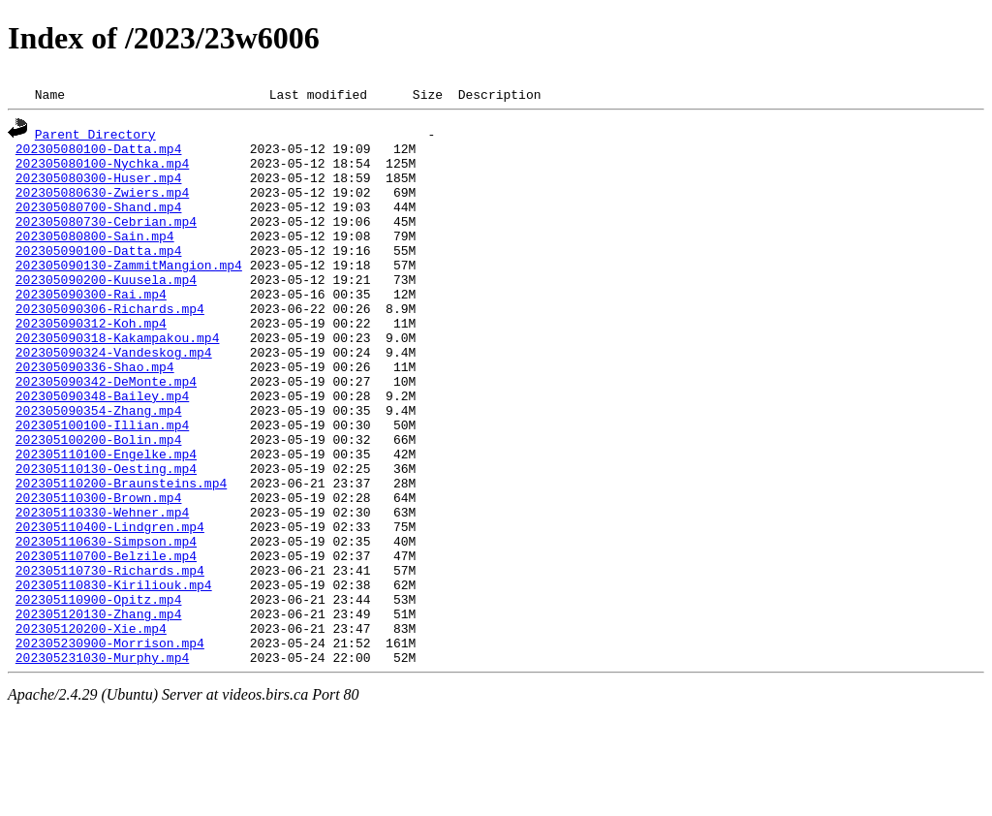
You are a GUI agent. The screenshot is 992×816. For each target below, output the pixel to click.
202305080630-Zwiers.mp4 (102, 203)
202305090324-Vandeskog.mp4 (114, 395)
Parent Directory (95, 133)
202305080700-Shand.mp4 (99, 221)
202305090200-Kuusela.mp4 (106, 308)
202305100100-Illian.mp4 (102, 482)
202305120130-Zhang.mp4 (99, 709)
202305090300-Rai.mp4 (91, 325)
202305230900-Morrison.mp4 (110, 744)
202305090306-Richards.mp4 (110, 343)
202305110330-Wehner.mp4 (102, 587)
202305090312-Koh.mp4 (91, 360)
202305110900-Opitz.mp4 (99, 692)
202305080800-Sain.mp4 (95, 256)
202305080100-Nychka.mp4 (102, 168)
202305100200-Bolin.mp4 (99, 500)
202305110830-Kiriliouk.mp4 (114, 674)
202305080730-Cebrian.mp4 (106, 238)
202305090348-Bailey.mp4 (102, 447)
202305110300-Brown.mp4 (99, 570)
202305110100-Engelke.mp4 (106, 517)
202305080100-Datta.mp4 (99, 151)
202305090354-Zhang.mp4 (99, 465)
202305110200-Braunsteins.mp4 (121, 552)
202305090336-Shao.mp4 (95, 413)
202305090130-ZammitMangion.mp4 (129, 290)
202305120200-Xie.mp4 (91, 727)
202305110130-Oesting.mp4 (106, 535)
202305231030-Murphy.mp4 (102, 761)
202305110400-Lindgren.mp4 (110, 604)
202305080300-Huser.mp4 (99, 186)
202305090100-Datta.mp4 (99, 273)
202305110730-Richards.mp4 (110, 657)
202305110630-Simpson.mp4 (106, 622)
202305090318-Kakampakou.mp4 (118, 378)
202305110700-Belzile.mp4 (106, 639)
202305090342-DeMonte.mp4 (106, 430)
